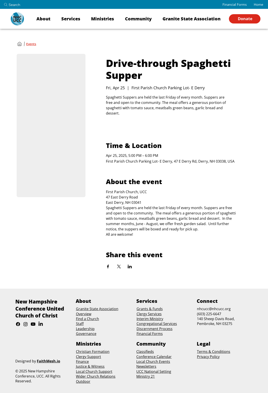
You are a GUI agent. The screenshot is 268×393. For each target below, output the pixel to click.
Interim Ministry (150, 318)
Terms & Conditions (213, 351)
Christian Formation (92, 351)
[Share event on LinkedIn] (130, 266)
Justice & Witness (90, 366)
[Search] (16, 4)
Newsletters (146, 366)
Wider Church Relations (95, 376)
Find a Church (87, 318)
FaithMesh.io (48, 361)
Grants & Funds (150, 308)
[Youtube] (33, 324)
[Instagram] (25, 324)
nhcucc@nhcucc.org (214, 308)
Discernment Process (155, 328)
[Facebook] (18, 324)
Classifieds (145, 351)
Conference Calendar (154, 356)
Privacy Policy (208, 356)
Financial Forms (150, 333)
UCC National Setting (153, 371)
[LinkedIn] (40, 324)
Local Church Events (153, 361)
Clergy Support (88, 356)
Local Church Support (94, 371)
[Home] (19, 44)
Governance (86, 333)
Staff (80, 323)
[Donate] (244, 18)
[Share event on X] (119, 266)
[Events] (31, 44)
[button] (46, 19)
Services (154, 313)
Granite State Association (97, 308)
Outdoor (83, 381)
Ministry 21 (145, 376)
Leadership (85, 328)
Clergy (142, 313)
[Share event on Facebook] (108, 266)
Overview (83, 313)
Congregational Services (157, 323)
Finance (82, 361)
